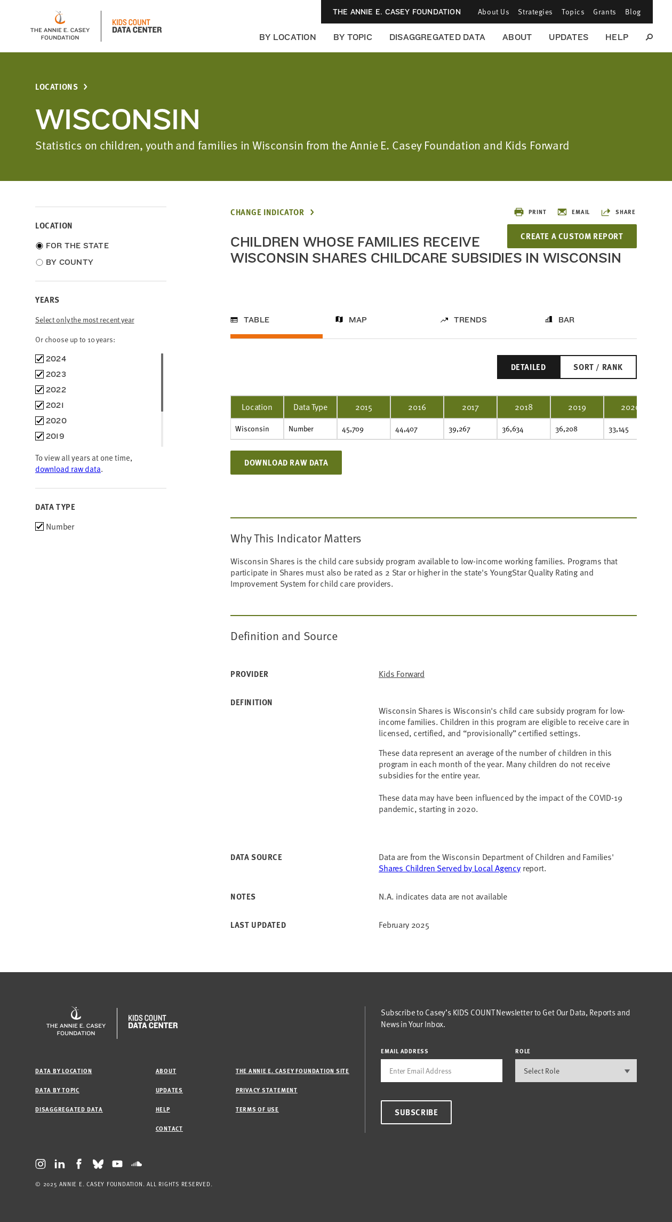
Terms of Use (257, 1109)
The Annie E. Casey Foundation (397, 11)
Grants (604, 11)
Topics (573, 11)
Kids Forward (402, 674)
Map (358, 320)
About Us (493, 11)
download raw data (68, 469)
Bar (566, 320)
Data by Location (63, 1071)
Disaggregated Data (437, 37)
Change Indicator (267, 212)
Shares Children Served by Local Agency (450, 868)
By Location (287, 37)
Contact (169, 1128)
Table (256, 320)
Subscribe (416, 1112)
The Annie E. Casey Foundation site (292, 1071)
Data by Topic (57, 1090)
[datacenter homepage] (137, 26)
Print (530, 212)
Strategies (535, 11)
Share (618, 212)
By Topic (352, 37)
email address (405, 1051)
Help (616, 37)
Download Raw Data (286, 462)
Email (573, 212)
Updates (568, 37)
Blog (633, 11)
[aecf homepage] (60, 26)
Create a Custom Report (572, 236)
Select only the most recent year (84, 319)
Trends (470, 320)
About (517, 37)
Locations (56, 86)
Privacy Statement (267, 1090)
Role (523, 1051)
